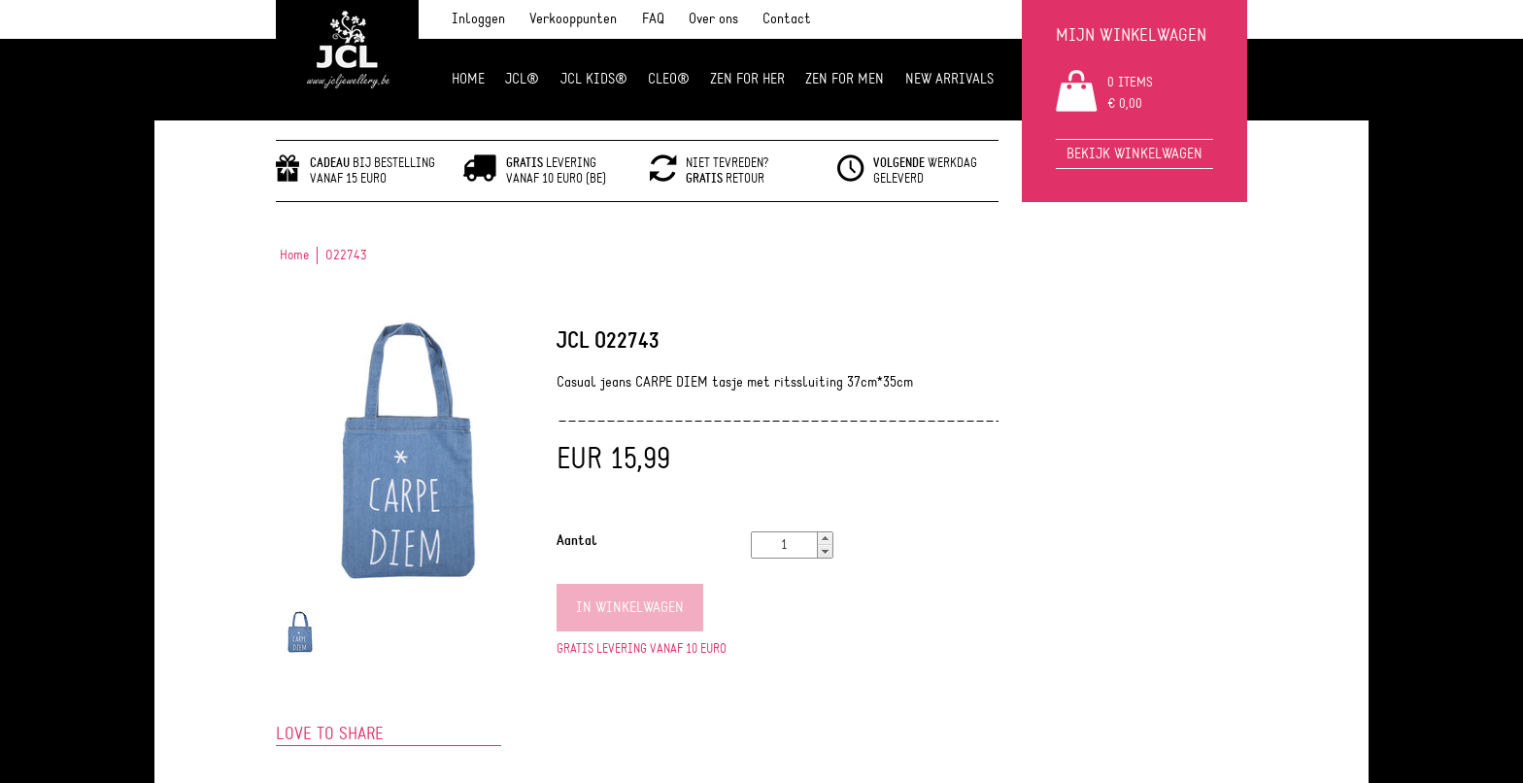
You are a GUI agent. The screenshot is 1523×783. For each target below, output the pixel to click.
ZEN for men (844, 79)
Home (468, 79)
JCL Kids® (593, 79)
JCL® (522, 79)
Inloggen (478, 19)
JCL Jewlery (347, 60)
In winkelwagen (630, 607)
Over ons (713, 19)
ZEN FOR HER (747, 79)
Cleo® (669, 79)
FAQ (653, 19)
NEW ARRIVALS (949, 79)
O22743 (346, 255)
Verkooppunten (573, 19)
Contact (786, 19)
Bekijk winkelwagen (1134, 154)
